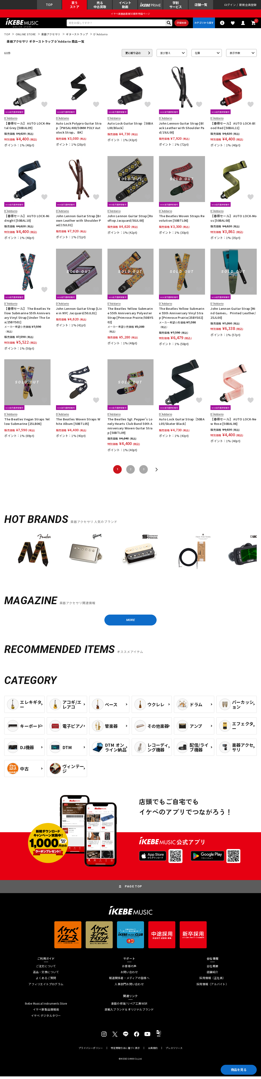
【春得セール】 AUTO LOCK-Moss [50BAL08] (233, 220)
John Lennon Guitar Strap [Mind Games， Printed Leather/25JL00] (233, 314)
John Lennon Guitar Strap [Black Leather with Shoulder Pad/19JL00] (181, 129)
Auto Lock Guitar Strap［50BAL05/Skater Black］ (182, 423)
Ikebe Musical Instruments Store (46, 1006)
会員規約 (153, 1051)
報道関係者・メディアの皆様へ (129, 980)
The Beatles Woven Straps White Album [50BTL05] (78, 423)
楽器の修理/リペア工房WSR (129, 1006)
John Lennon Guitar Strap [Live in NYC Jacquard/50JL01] (79, 312)
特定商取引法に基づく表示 (125, 1051)
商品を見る (237, 1068)
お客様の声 (129, 968)
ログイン (230, 5)
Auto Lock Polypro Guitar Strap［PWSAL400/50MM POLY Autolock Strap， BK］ (78, 129)
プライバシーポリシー (91, 1051)
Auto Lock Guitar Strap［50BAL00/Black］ (130, 127)
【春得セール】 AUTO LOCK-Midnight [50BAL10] (26, 220)
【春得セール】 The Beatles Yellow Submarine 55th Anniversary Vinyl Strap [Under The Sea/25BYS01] (27, 317)
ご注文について (46, 968)
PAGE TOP (133, 889)
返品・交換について (46, 974)
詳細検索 (179, 24)
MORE (130, 622)
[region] (130, 555)
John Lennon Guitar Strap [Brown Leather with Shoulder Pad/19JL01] (78, 222)
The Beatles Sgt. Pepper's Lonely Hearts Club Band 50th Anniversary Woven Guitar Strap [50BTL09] (129, 427)
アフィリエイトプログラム (45, 986)
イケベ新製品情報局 (46, 1012)
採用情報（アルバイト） (212, 986)
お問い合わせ (129, 974)
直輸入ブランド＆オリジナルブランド (129, 1012)
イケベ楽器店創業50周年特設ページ (130, 14)
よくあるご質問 (46, 980)
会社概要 (212, 968)
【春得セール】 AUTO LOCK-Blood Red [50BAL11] (232, 127)
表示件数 (235, 55)
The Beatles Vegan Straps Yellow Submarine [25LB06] (27, 423)
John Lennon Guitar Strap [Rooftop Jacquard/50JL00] (130, 220)
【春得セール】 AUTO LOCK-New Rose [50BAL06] (233, 423)
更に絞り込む (133, 55)
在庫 (197, 55)
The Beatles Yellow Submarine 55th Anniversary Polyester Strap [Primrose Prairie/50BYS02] (130, 317)
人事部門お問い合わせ (129, 986)
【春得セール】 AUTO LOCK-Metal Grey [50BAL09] (27, 127)
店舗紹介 (212, 974)
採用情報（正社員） (212, 980)
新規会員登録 (247, 5)
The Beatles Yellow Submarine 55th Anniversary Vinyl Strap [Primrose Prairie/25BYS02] (181, 314)
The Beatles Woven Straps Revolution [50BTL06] (182, 220)
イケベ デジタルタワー (46, 1018)
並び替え (165, 55)
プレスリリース (174, 1051)
